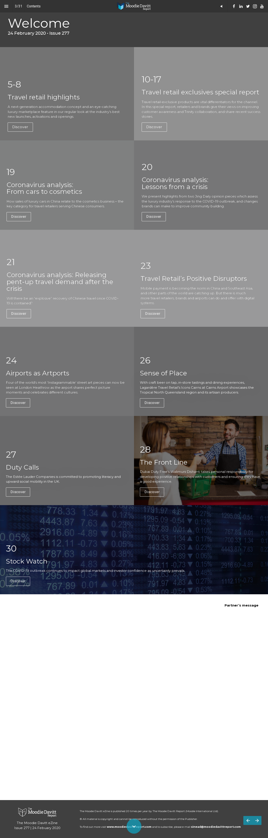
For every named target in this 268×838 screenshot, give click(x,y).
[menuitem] (234, 6)
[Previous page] (248, 820)
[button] (221, 6)
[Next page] (257, 820)
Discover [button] (20, 127)
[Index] (6, 6)
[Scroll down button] (134, 826)
